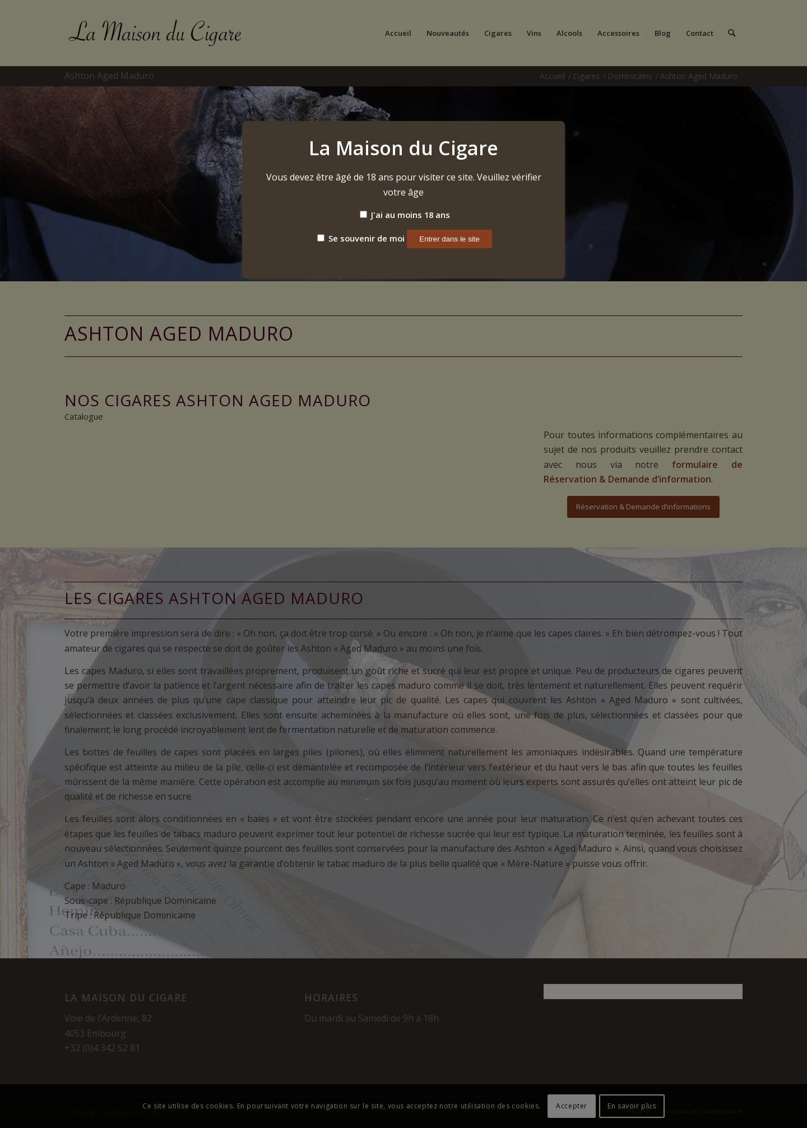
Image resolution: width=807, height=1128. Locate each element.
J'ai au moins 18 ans (405, 214)
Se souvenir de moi (361, 238)
